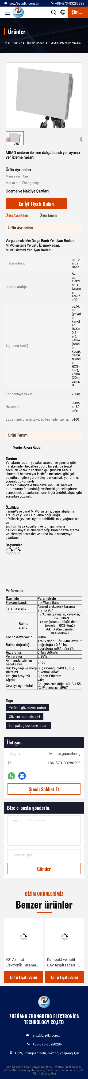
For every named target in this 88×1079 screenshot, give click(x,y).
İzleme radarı (35, 43)
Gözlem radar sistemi (24, 717)
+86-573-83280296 (67, 3)
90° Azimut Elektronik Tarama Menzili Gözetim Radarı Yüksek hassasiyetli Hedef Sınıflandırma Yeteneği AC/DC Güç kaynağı (22, 962)
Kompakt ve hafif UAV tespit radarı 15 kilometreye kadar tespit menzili (63, 962)
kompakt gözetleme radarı (28, 726)
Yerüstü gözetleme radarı (27, 708)
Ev (5, 43)
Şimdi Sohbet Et (44, 789)
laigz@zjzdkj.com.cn (21, 3)
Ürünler (17, 43)
